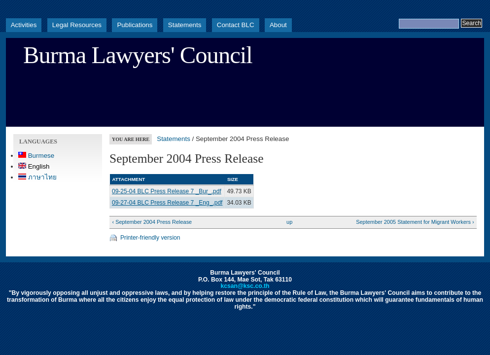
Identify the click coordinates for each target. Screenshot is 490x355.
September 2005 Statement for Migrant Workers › (415, 222)
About (278, 25)
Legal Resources (77, 25)
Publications (134, 25)
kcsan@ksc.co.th (244, 286)
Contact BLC (235, 25)
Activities (24, 25)
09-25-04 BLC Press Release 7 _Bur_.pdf (166, 191)
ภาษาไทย (37, 177)
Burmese (36, 155)
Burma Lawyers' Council (137, 55)
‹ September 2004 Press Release (152, 222)
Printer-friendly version (150, 237)
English (34, 166)
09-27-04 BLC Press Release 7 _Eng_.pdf (167, 202)
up (289, 222)
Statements (185, 25)
